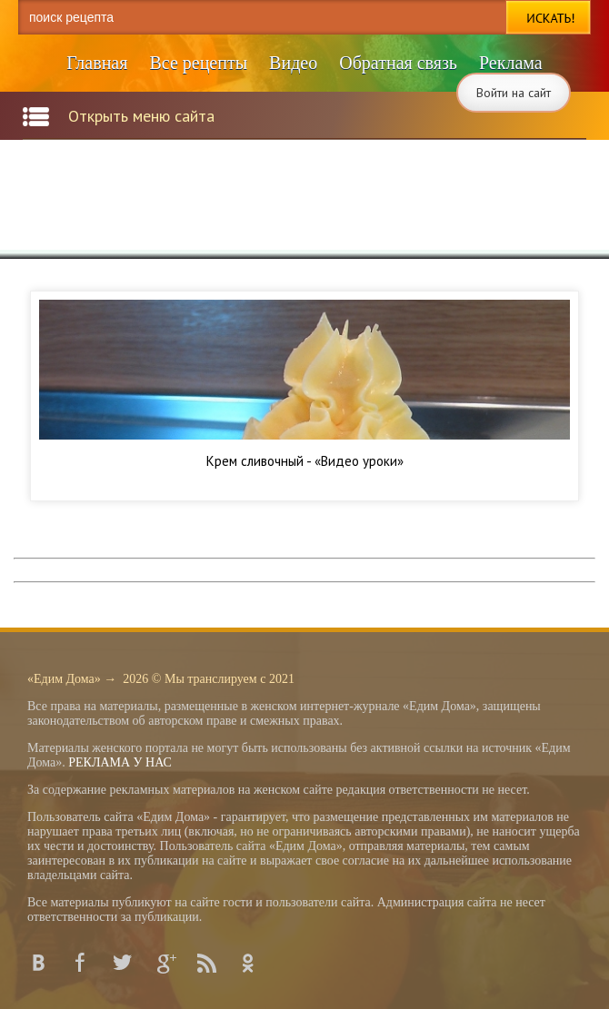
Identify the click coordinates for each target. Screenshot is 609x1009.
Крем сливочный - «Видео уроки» (305, 461)
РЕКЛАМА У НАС (120, 762)
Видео (293, 63)
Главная (96, 63)
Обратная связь (398, 63)
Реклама (511, 63)
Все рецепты (198, 63)
